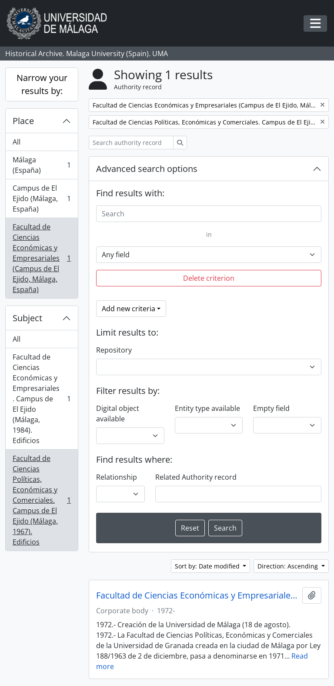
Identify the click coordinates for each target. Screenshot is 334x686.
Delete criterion (208, 278)
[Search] (208, 213)
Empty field (271, 408)
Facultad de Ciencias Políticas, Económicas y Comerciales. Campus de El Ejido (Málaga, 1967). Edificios (41, 500)
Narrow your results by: (42, 84)
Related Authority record (196, 477)
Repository (114, 350)
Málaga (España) (41, 165)
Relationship (116, 477)
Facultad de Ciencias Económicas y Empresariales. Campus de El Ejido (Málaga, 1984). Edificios (41, 398)
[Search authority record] (131, 142)
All (16, 142)
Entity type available (207, 408)
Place (23, 121)
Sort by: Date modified (208, 566)
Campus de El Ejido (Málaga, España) (41, 198)
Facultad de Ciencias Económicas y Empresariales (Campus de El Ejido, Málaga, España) (41, 258)
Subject (27, 318)
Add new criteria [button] (128, 308)
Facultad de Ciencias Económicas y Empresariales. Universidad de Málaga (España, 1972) (197, 595)
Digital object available (117, 414)
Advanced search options (146, 169)
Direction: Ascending (288, 566)
